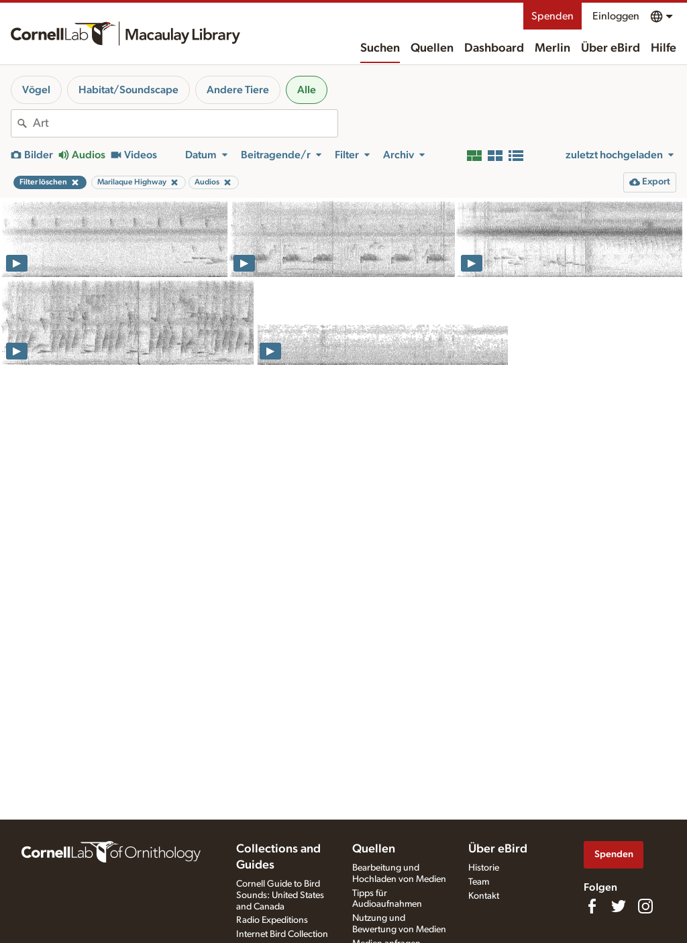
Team (478, 882)
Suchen (380, 48)
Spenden (552, 16)
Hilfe (663, 48)
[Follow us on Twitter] (619, 906)
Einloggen (615, 16)
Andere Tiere (238, 90)
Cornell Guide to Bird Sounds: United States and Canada (280, 895)
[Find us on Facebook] (592, 906)
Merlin (552, 48)
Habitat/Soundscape (128, 90)
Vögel (36, 90)
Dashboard (494, 48)
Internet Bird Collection (282, 934)
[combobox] (185, 123)
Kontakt (483, 896)
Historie (483, 868)
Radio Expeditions (272, 920)
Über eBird (610, 48)
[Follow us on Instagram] (645, 906)
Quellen (432, 48)
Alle (306, 90)
